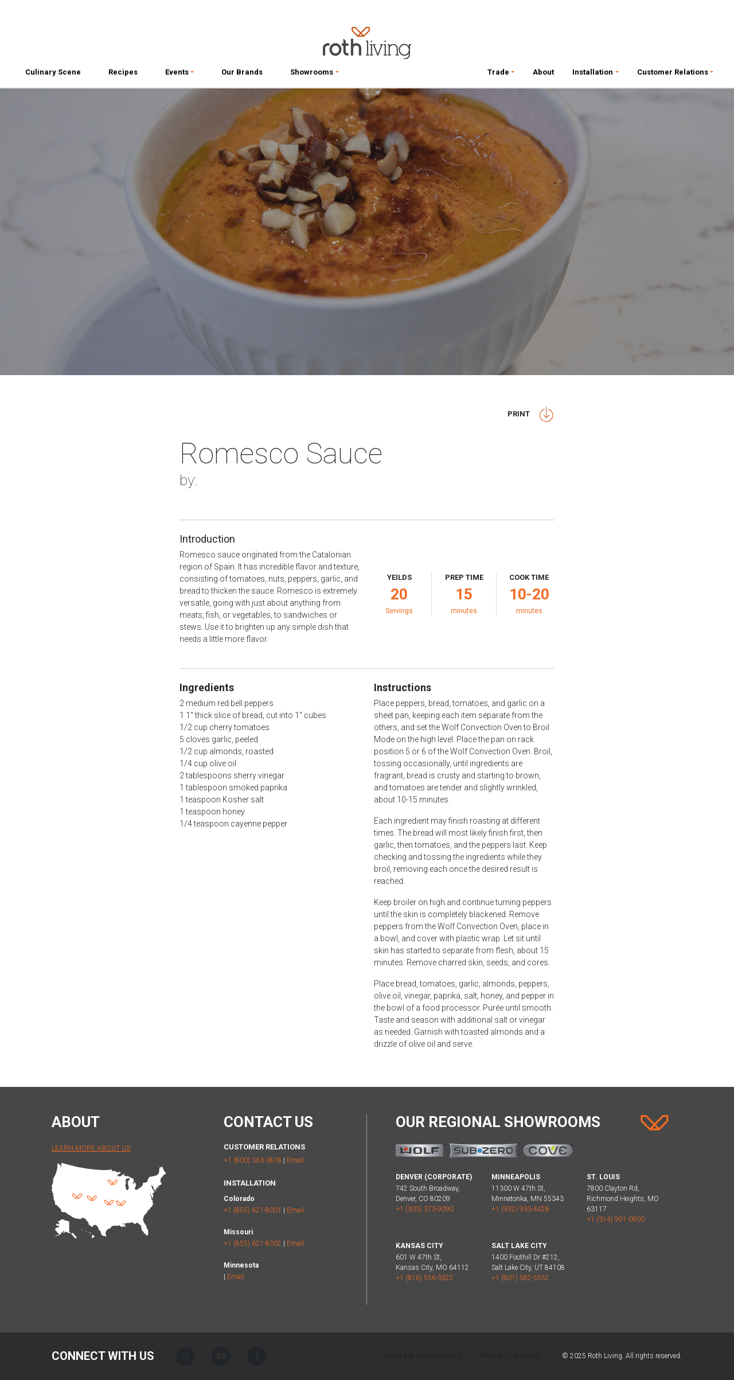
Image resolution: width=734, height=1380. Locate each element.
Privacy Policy (510, 1355)
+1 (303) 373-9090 (425, 1209)
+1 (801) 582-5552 (520, 1278)
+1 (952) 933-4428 (520, 1209)
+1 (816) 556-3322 (425, 1278)
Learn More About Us (91, 1148)
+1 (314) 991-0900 (616, 1219)
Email (295, 1160)
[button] (179, 74)
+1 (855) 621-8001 (253, 1210)
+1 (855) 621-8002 (253, 1243)
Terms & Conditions (422, 1355)
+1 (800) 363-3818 (253, 1160)
